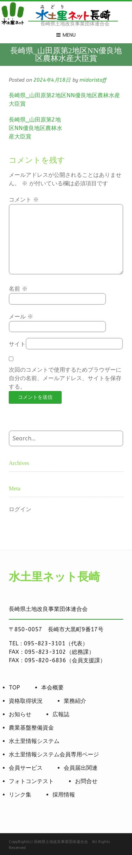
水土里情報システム (34, 741)
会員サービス (26, 767)
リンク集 (20, 794)
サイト (17, 344)
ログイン (20, 509)
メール (21, 316)
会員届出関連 (81, 767)
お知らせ (20, 714)
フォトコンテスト (31, 781)
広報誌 (60, 714)
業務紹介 (75, 701)
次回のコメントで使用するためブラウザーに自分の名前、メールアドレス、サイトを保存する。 (65, 378)
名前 (18, 288)
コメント (24, 199)
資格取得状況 (26, 701)
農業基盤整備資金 (31, 727)
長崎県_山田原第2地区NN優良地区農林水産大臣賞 (35, 128)
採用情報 (63, 794)
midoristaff (93, 80)
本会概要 (52, 687)
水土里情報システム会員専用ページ (54, 754)
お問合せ (86, 781)
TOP (14, 687)
